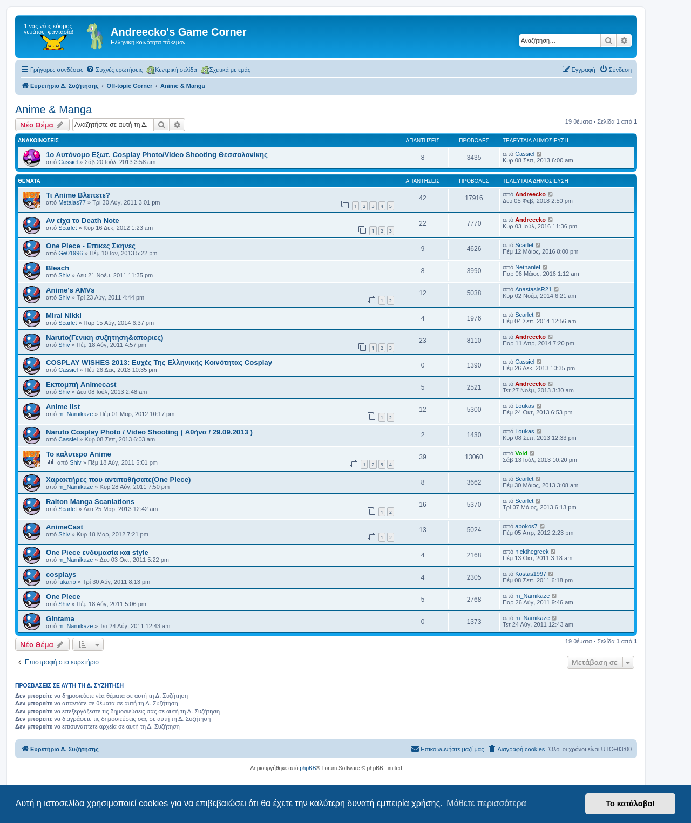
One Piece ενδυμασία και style (97, 552)
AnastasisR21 (533, 289)
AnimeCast (64, 527)
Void (521, 453)
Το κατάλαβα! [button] (630, 803)
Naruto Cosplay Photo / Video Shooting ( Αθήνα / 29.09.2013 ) (149, 432)
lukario (67, 582)
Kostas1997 (530, 573)
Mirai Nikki (64, 315)
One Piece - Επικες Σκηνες (91, 246)
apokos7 (526, 526)
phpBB (308, 768)
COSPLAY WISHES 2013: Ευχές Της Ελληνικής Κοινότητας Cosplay (159, 362)
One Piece (63, 597)
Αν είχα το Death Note (82, 220)
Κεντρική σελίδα (171, 70)
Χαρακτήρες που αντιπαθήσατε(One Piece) (118, 479)
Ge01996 (70, 253)
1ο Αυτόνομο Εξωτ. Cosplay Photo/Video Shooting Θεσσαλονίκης (157, 155)
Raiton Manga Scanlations (90, 502)
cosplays (61, 574)
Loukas (524, 406)
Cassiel (68, 162)
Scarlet (67, 228)
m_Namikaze (75, 414)
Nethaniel (527, 267)
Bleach (57, 268)
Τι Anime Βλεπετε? (78, 195)
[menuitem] (114, 69)
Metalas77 (72, 202)
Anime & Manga (53, 109)
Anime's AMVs (70, 290)
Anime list (63, 407)
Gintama (60, 619)
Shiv (64, 275)
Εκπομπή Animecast (81, 384)
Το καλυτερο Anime (78, 454)
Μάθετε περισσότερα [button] (486, 803)
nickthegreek (531, 551)
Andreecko (530, 194)
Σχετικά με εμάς (225, 70)
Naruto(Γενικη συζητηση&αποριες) (104, 338)
